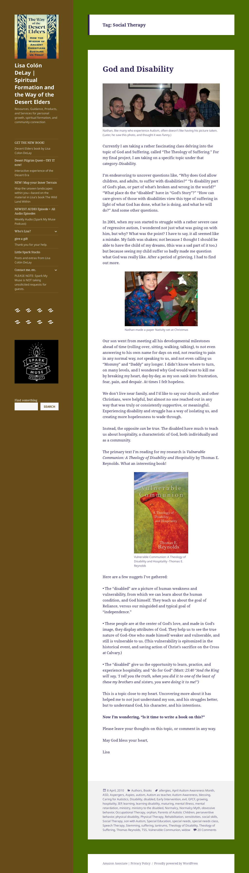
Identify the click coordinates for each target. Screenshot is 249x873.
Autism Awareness (184, 795)
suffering (147, 825)
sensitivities (193, 817)
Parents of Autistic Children (176, 812)
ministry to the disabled (147, 808)
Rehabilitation (174, 817)
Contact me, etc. (33, 279)
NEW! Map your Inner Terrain (37, 192)
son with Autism (134, 821)
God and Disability (138, 69)
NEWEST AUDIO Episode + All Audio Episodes (37, 216)
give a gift (37, 242)
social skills (209, 817)
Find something (26, 400)
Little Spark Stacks (37, 257)
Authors (136, 790)
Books (147, 790)
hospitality (109, 803)
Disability (136, 799)
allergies (165, 790)
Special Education (159, 821)
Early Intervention (169, 799)
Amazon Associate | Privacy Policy (127, 863)
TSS (144, 830)
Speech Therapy (113, 825)
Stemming (133, 825)
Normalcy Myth (189, 808)
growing (201, 799)
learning (128, 803)
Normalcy (171, 808)
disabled (149, 799)
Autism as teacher (159, 795)
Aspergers (117, 795)
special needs (181, 821)
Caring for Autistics (115, 799)
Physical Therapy (152, 817)
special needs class (205, 821)
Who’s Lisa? (23, 231)
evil (184, 799)
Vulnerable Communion (164, 830)
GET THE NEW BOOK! (37, 148)
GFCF (191, 799)
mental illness (184, 803)
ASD (105, 795)
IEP (120, 803)
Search (49, 407)
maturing (167, 803)
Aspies (129, 795)
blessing (204, 795)
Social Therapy (113, 821)
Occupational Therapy (130, 812)
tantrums (161, 825)
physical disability (127, 817)
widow (186, 830)
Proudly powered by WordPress (176, 863)
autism (140, 795)
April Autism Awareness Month (193, 790)
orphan (151, 812)
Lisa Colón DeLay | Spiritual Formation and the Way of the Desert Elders (34, 83)
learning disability (148, 803)
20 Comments (206, 830)
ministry (124, 808)
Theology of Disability (183, 825)
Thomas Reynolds (128, 830)
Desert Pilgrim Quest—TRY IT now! (37, 167)
